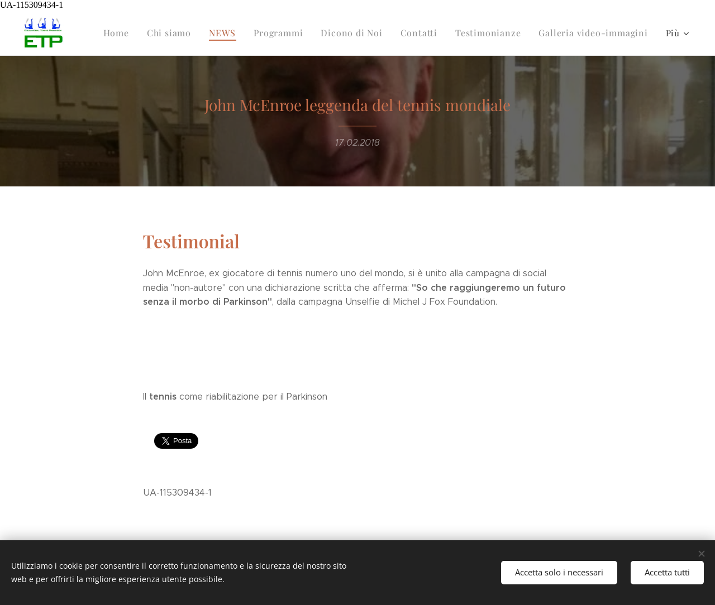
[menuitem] (135, 33)
